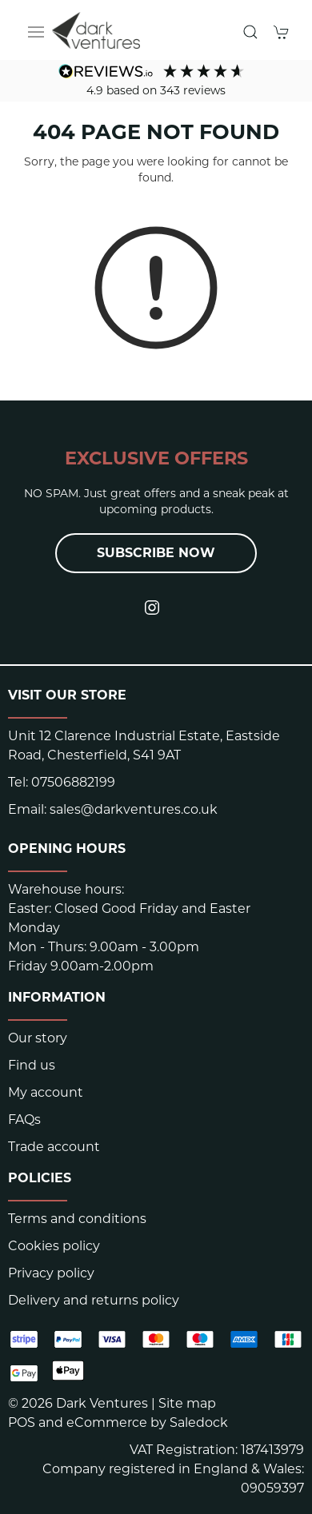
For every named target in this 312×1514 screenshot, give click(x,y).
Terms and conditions (77, 1218)
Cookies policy (54, 1245)
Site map (187, 1403)
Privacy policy (51, 1273)
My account (45, 1092)
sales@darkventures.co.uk (134, 809)
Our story (37, 1038)
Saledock (199, 1422)
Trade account (54, 1146)
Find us (31, 1065)
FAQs (24, 1119)
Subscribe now (156, 552)
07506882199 (73, 782)
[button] (36, 32)
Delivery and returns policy (93, 1300)
